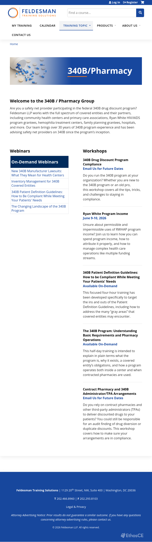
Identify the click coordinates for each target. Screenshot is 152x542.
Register (132, 2)
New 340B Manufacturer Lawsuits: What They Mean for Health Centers (37, 173)
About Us (129, 25)
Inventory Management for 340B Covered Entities (35, 183)
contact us (104, 519)
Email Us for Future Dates (103, 168)
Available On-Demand (100, 286)
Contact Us (21, 35)
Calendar (47, 25)
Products (105, 25)
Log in (116, 2)
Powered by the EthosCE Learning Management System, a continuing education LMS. (132, 535)
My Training (22, 25)
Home (14, 44)
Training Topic (75, 25)
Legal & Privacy (76, 507)
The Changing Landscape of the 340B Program (38, 208)
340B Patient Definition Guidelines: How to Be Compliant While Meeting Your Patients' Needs (38, 196)
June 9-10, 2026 (94, 218)
